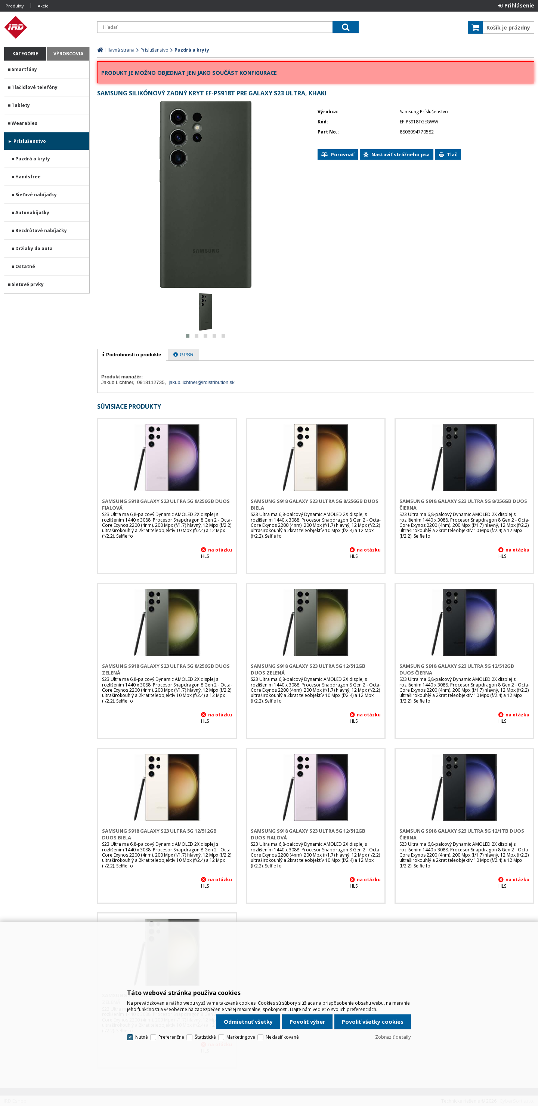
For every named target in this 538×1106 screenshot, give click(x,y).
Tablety (21, 105)
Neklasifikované (282, 1037)
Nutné (141, 1037)
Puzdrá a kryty (32, 159)
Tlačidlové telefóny (35, 87)
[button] (187, 336)
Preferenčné (171, 1037)
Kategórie (25, 53)
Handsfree (28, 176)
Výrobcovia (68, 53)
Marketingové (240, 1037)
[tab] (131, 355)
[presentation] (132, 354)
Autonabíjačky (32, 212)
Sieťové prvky (28, 284)
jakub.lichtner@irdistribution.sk (201, 382)
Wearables (24, 123)
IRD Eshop (47, 27)
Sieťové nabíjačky (36, 194)
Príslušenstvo (29, 141)
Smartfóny (24, 69)
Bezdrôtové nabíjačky (41, 230)
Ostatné (25, 266)
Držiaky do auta (34, 248)
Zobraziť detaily (393, 1036)
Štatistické (205, 1037)
